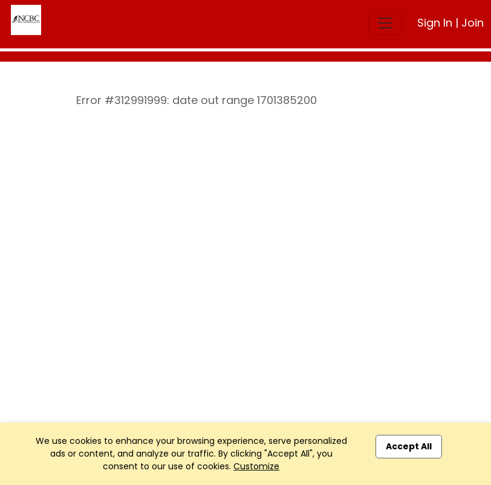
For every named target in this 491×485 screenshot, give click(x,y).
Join (472, 22)
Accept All (409, 446)
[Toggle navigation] (385, 23)
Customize (256, 466)
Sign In (434, 22)
